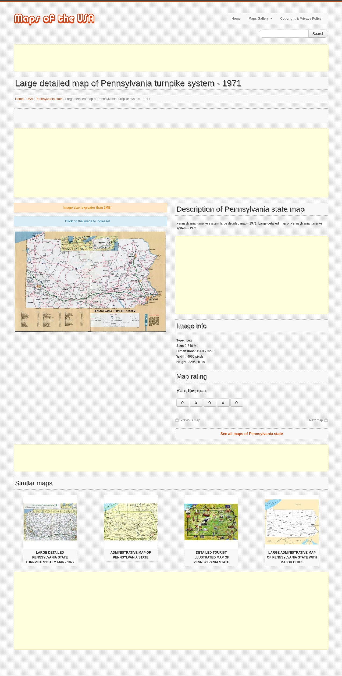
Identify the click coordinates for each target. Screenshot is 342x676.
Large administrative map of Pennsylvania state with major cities (292, 557)
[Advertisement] (171, 58)
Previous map (190, 420)
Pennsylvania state (49, 99)
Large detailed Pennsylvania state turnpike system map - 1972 (50, 557)
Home (235, 18)
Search (318, 33)
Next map (316, 420)
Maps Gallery (260, 18)
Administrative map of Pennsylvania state (131, 555)
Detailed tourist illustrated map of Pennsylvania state (211, 557)
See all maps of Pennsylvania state (251, 434)
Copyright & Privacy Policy (301, 18)
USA (29, 99)
